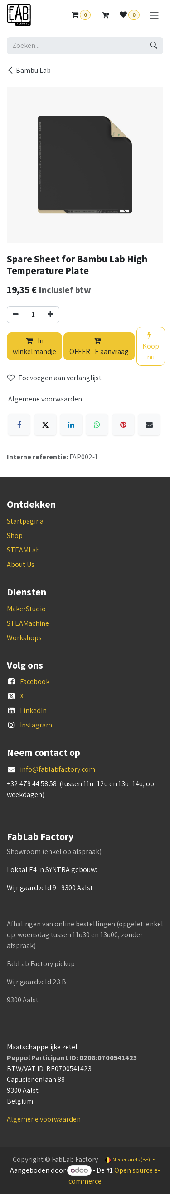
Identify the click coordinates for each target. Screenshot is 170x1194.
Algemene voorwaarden (44, 1119)
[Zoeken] (153, 45)
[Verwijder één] (15, 314)
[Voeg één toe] (50, 314)
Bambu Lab (29, 70)
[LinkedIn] (71, 424)
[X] (45, 424)
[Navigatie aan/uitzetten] (154, 15)
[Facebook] (19, 424)
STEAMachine (28, 623)
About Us (20, 564)
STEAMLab (23, 550)
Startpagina (25, 521)
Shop (15, 535)
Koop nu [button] (150, 346)
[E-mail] (149, 424)
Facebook (34, 681)
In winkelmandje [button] (34, 346)
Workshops (24, 637)
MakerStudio (26, 609)
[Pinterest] (123, 424)
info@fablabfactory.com (57, 769)
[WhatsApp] (97, 424)
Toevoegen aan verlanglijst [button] (54, 377)
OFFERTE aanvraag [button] (99, 346)
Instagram (36, 725)
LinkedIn (33, 710)
